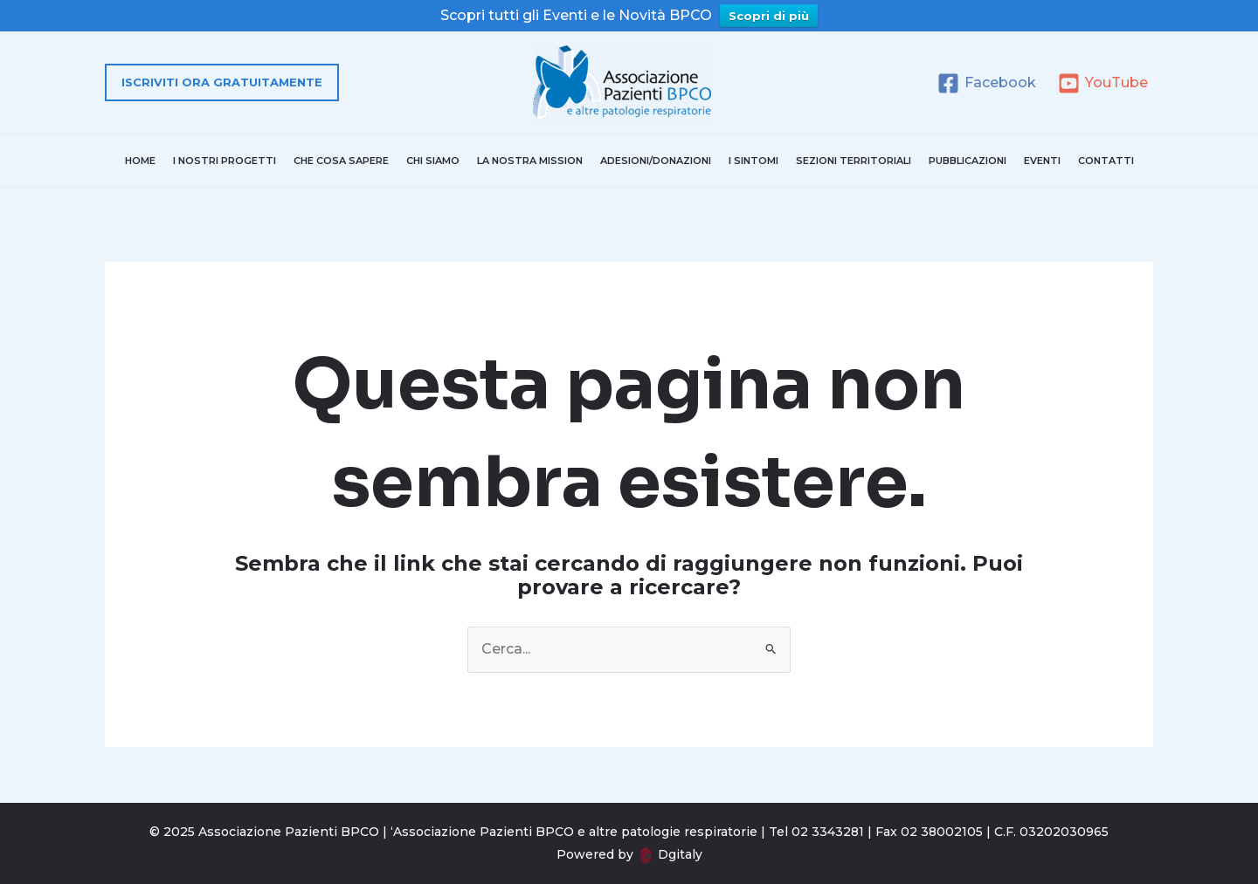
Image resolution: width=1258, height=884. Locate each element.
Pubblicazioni (967, 160)
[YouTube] (1102, 83)
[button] (222, 82)
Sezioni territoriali (853, 160)
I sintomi (753, 160)
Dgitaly (680, 854)
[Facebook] (986, 83)
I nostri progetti (224, 160)
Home (140, 160)
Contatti (1106, 160)
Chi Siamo (433, 160)
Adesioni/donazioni (655, 160)
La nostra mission (530, 160)
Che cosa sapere (341, 160)
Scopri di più (769, 16)
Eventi (1042, 160)
